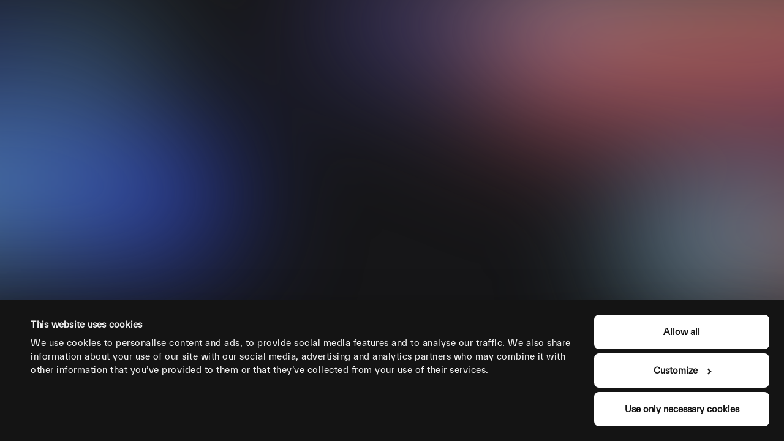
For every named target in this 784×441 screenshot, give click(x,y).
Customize (682, 370)
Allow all (681, 331)
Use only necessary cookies (682, 409)
